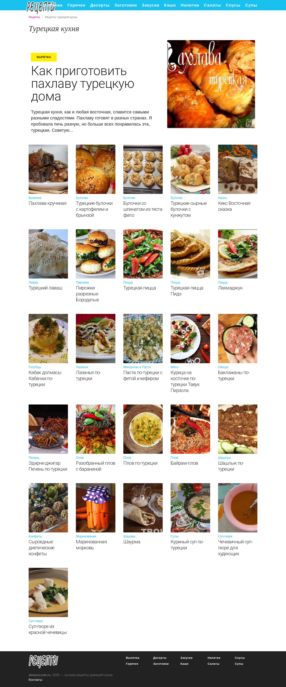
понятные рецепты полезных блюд (43, 662)
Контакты (35, 679)
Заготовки (125, 5)
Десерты (100, 5)
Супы (251, 5)
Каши (170, 5)
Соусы (233, 5)
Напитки (190, 5)
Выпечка (53, 5)
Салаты (212, 5)
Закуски (150, 5)
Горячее (76, 5)
